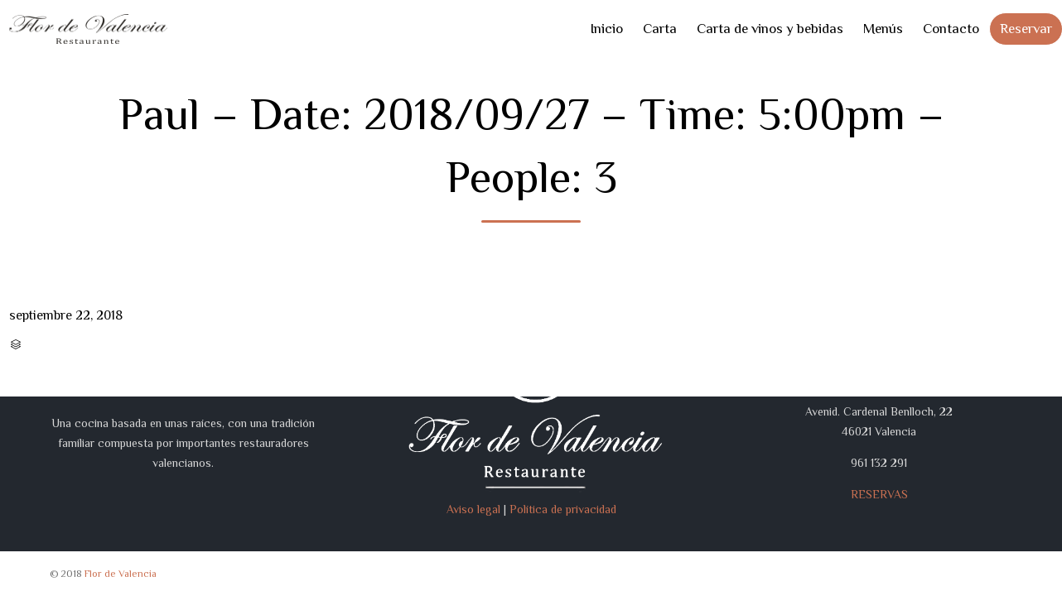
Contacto (951, 28)
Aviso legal (473, 509)
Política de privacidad (562, 509)
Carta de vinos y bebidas (770, 28)
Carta (660, 28)
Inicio (606, 28)
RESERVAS (879, 494)
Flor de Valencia (120, 573)
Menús (883, 28)
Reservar (1026, 28)
